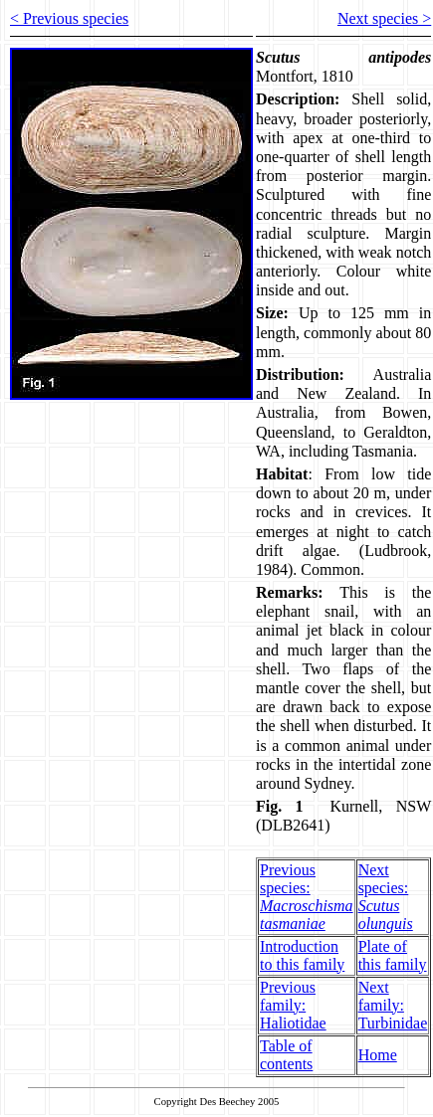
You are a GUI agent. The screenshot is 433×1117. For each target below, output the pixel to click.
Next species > (384, 18)
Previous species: (306, 896)
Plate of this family (392, 955)
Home (377, 1054)
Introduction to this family (302, 955)
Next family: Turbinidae (393, 1005)
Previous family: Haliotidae (293, 1005)
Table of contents (286, 1054)
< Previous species (69, 18)
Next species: (385, 896)
